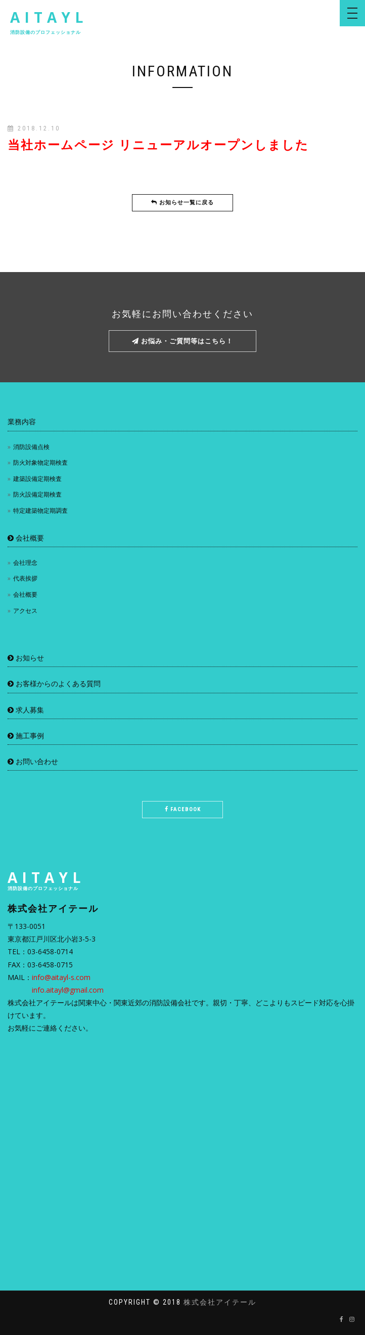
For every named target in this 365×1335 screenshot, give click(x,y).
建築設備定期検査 (37, 478)
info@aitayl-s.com (61, 977)
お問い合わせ (33, 761)
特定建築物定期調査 (40, 510)
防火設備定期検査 (37, 494)
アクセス (25, 610)
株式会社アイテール (220, 1302)
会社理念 (25, 562)
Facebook (183, 809)
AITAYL (48, 21)
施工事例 (26, 735)
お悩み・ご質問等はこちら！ (182, 341)
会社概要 (26, 538)
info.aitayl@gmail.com (68, 990)
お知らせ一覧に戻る (182, 202)
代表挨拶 (25, 578)
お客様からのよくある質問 (54, 683)
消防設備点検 (31, 446)
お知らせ (26, 657)
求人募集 (26, 710)
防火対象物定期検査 (40, 462)
